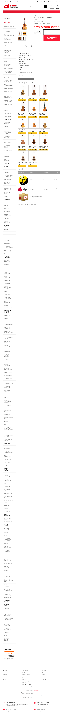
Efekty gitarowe (8, 68)
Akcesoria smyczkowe (7, 222)
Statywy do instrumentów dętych (8, 590)
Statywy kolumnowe (7, 576)
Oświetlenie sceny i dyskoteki (7, 469)
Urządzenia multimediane (7, 649)
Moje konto (5, 670)
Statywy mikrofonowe (7, 560)
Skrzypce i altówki (7, 205)
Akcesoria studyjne (6, 160)
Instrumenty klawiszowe (7, 167)
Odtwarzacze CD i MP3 (8, 501)
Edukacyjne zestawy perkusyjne (7, 282)
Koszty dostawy (25, 681)
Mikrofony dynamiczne (7, 328)
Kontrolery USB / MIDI (8, 151)
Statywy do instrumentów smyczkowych (8, 596)
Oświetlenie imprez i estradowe (7, 475)
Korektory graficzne (7, 396)
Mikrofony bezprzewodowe (8, 319)
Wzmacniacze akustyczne (7, 56)
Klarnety (6, 233)
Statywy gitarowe (6, 567)
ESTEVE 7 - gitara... (32, 96)
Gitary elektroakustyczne (9, 35)
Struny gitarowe (8, 88)
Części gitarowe (8, 116)
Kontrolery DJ (8, 511)
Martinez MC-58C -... (32, 129)
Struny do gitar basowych (8, 105)
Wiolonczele (7, 208)
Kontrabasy (7, 211)
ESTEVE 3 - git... (21, 113)
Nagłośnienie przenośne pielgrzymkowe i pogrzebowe (8, 429)
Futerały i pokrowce (6, 525)
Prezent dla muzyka (7, 601)
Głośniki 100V (7, 414)
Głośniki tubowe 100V (8, 418)
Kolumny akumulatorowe (8, 369)
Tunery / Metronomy (7, 515)
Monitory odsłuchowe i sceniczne (7, 401)
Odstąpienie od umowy (26, 676)
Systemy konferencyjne (8, 306)
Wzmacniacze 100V (7, 411)
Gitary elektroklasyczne (9, 26)
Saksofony (7, 229)
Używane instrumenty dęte (7, 634)
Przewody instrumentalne (8, 452)
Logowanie (5, 672)
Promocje (12, 11)
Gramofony (7, 505)
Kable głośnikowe (7, 447)
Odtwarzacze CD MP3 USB (8, 440)
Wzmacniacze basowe (7, 60)
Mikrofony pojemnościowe (8, 332)
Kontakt (26, 11)
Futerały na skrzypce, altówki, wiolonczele (7, 545)
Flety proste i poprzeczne (7, 239)
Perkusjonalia (8, 269)
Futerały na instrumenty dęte (7, 534)
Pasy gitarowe (8, 113)
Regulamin (24, 672)
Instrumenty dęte (7, 226)
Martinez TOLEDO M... (22, 162)
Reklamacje (24, 682)
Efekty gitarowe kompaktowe (8, 72)
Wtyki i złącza (8, 459)
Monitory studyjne (6, 155)
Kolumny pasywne (6, 360)
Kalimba (6, 196)
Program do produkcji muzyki (7, 146)
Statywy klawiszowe (7, 585)
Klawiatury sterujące (7, 183)
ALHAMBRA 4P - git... (22, 96)
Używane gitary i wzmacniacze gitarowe (8, 620)
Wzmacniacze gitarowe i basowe (7, 51)
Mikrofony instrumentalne (8, 323)
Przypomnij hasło (19, 1)
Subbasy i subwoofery (7, 365)
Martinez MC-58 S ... (22, 129)
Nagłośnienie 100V (7, 406)
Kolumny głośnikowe (7, 350)
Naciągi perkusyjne (7, 302)
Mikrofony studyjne (7, 127)
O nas (43, 672)
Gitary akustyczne (7, 30)
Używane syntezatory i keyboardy (7, 614)
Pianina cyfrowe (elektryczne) (8, 176)
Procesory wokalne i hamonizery (7, 392)
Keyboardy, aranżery (7, 171)
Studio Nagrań (7, 119)
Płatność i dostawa (26, 677)
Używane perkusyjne (7, 625)
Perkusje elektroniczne (8, 265)
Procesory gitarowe (7, 76)
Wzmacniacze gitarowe (7, 65)
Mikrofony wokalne (7, 342)
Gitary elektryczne (7, 39)
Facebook (32, 11)
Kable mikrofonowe (7, 456)
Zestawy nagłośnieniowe (8, 382)
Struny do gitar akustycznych (8, 97)
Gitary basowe (8, 42)
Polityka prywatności (26, 674)
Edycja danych (5, 679)
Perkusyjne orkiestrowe (7, 298)
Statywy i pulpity (8, 556)
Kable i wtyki (7, 443)
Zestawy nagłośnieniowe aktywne (8, 435)
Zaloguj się (5, 1)
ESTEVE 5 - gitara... (43, 96)
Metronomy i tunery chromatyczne (8, 520)
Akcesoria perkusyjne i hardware (7, 287)
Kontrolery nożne (7, 193)
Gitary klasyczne (7, 22)
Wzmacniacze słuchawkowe (7, 141)
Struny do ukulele (6, 109)
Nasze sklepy (44, 681)
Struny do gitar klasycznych (8, 92)
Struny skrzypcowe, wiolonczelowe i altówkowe (8, 216)
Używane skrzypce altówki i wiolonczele (7, 640)
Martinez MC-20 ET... (32, 146)
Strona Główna (6, 15)
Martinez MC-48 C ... (32, 113)
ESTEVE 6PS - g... (43, 113)
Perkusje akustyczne (7, 261)
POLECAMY (6, 645)
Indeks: (35, 21)
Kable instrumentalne (8, 85)
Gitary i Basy (7, 18)
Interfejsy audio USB (7, 123)
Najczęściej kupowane (46, 679)
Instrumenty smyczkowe (7, 200)
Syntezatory (7, 179)
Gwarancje (24, 679)
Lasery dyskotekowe (7, 480)
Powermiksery (8, 375)
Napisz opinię (36, 19)
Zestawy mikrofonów (7, 346)
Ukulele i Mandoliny (7, 46)
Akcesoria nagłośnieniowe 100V (8, 423)
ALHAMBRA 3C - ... (43, 129)
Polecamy (19, 11)
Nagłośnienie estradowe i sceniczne (7, 311)
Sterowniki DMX (8, 493)
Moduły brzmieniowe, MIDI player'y (7, 188)
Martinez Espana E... (22, 146)
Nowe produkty (45, 676)
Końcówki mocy (8, 378)
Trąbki (6, 236)
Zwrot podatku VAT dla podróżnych (29, 686)
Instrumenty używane (7, 605)
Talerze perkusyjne (7, 277)
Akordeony (7, 243)
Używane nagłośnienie (7, 629)
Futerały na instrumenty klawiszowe (7, 539)
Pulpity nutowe (8, 563)
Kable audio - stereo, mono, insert (7, 464)
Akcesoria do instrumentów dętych (8, 252)
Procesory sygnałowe (7, 387)
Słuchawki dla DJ (8, 497)
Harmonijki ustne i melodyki (8, 247)
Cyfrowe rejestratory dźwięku (7, 132)
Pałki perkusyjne (7, 273)
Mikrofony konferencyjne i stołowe (8, 337)
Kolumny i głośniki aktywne (6, 355)
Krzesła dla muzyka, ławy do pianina (8, 580)
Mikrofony (7, 315)
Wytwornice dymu (7, 490)
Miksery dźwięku (8, 372)
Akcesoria (6, 508)
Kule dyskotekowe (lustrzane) (7, 485)
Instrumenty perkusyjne (7, 257)
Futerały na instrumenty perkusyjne (7, 552)
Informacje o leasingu (26, 684)
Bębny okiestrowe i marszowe (7, 293)
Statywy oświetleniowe (8, 571)
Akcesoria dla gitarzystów (8, 81)
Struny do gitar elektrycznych (8, 101)
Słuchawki (6, 163)
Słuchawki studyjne (7, 137)
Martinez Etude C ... (43, 146)
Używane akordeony (7, 609)
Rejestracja (11, 1)
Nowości (6, 11)
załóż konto (52, 8)
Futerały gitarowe (6, 529)
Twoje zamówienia (6, 677)
